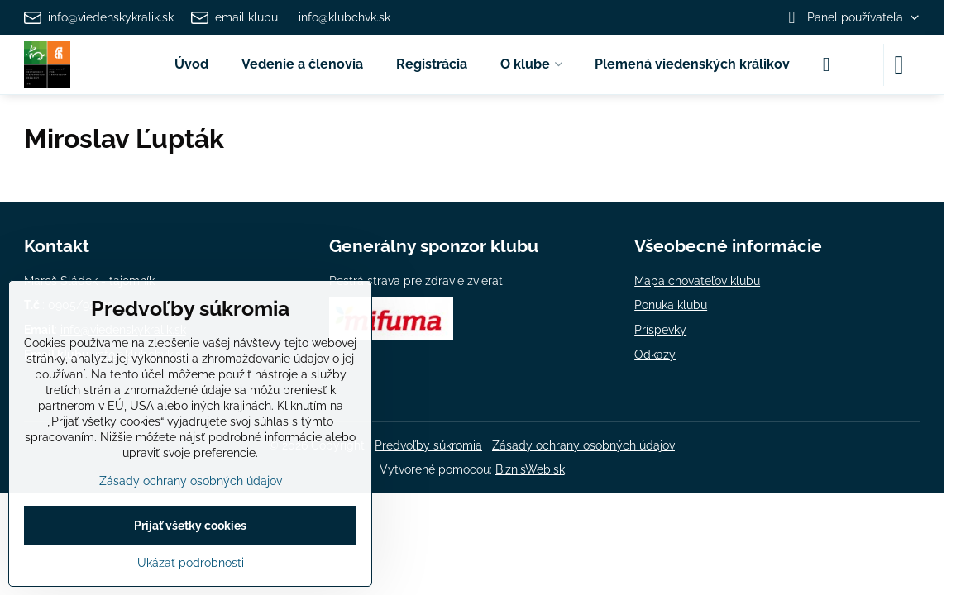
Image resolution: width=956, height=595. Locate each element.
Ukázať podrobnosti (190, 562)
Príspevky (660, 329)
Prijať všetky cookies (190, 525)
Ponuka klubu (670, 305)
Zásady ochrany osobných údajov (583, 445)
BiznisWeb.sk (530, 469)
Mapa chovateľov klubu (697, 281)
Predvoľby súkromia (428, 445)
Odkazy (655, 354)
